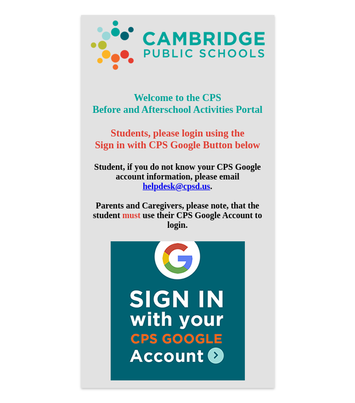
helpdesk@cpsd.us (177, 186)
